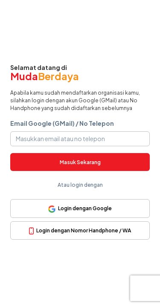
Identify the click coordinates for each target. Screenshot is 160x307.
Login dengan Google (80, 208)
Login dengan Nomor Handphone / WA (80, 231)
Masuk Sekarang (80, 162)
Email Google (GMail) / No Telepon (62, 123)
